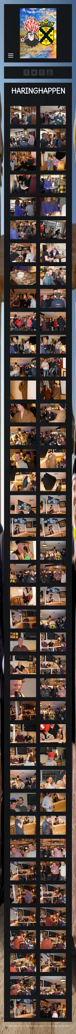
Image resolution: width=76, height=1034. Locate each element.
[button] (10, 55)
